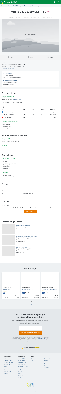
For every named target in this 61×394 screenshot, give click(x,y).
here (16, 340)
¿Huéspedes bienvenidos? (10, 80)
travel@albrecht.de (41, 337)
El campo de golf (7, 73)
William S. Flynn (17, 99)
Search (54, 2)
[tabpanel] (30, 286)
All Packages (30, 303)
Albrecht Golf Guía (10, 2)
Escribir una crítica (30, 211)
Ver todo (3, 257)
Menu (59, 2)
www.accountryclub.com (8, 68)
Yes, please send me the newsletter (30, 332)
